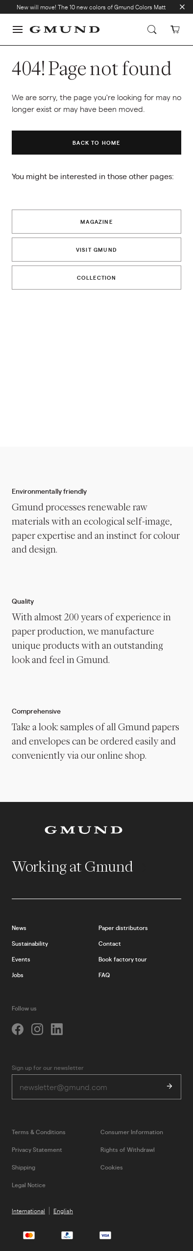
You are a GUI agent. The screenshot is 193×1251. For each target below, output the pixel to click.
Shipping (23, 1167)
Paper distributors (123, 928)
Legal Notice (29, 1185)
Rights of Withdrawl (127, 1149)
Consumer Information (131, 1132)
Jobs (18, 975)
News (19, 928)
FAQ (104, 975)
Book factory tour (122, 959)
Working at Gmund (80, 866)
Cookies (111, 1167)
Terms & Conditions (39, 1132)
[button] (18, 29)
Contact (109, 943)
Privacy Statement (37, 1149)
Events (21, 959)
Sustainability (30, 943)
